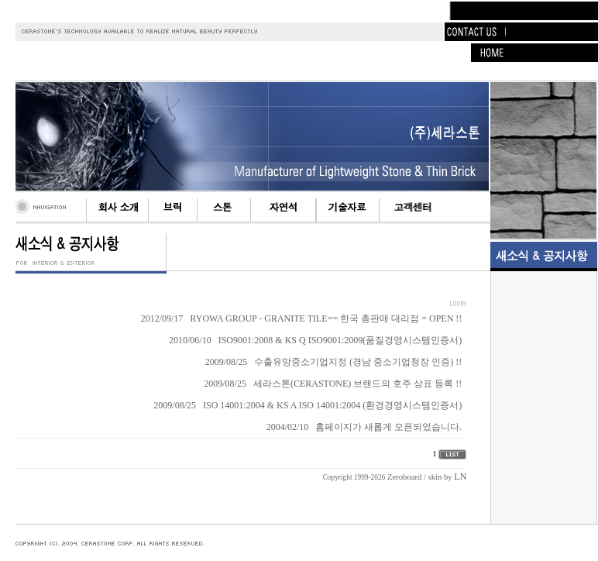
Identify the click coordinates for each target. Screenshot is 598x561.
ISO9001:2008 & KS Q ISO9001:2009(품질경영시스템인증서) (340, 340)
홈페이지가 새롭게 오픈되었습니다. (388, 427)
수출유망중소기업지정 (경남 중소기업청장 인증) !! (358, 361)
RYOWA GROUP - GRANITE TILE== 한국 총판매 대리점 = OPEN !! (326, 318)
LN (460, 476)
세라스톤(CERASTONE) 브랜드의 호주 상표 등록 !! (357, 383)
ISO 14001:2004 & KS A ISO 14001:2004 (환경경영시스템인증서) (332, 405)
